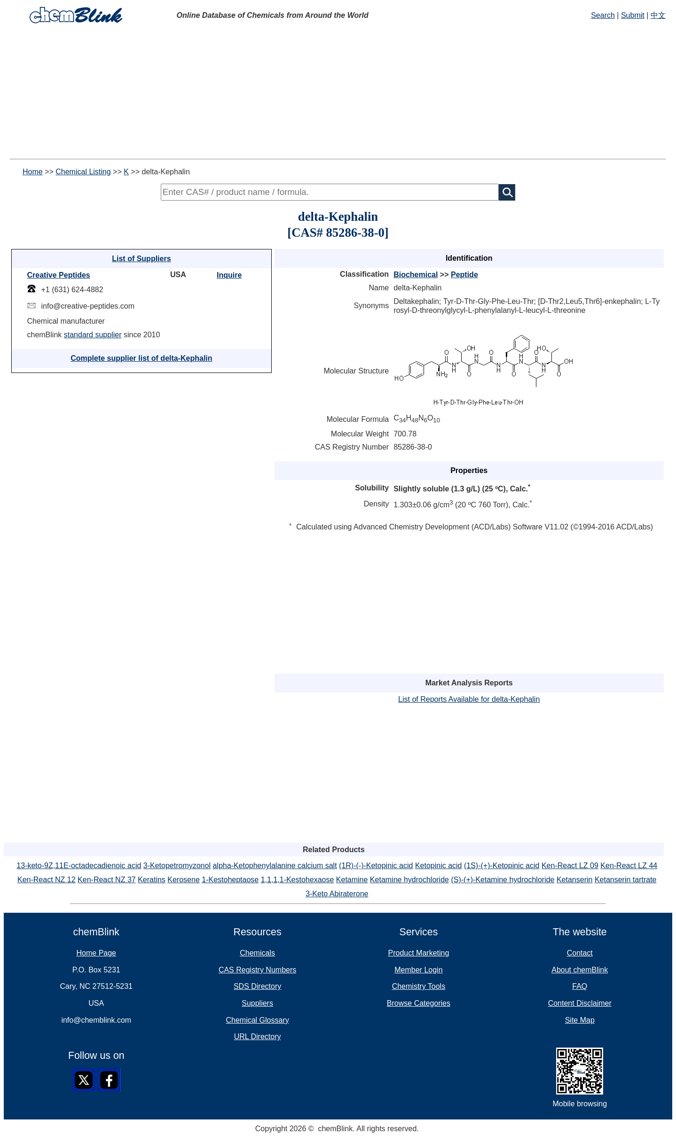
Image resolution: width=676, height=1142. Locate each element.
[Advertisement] (338, 93)
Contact (580, 953)
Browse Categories (418, 1003)
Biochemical (415, 275)
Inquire (229, 275)
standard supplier (93, 335)
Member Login (418, 970)
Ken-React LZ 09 (570, 866)
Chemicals (257, 953)
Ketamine (352, 880)
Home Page (97, 953)
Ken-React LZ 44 (628, 866)
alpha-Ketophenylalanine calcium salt (274, 866)
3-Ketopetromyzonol (177, 866)
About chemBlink (579, 970)
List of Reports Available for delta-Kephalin (469, 699)
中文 (658, 15)
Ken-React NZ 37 (107, 880)
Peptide (464, 275)
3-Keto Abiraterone (337, 894)
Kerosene (183, 880)
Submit (633, 15)
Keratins (151, 880)
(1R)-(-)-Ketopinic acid (376, 866)
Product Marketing (418, 953)
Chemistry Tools (419, 986)
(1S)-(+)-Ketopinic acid (502, 866)
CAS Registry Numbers (257, 970)
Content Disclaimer (580, 1003)
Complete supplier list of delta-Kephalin (141, 358)
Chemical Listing (82, 172)
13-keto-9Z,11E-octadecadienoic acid (78, 866)
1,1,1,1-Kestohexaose (297, 880)
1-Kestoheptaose (230, 880)
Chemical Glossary (257, 1020)
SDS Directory (257, 986)
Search (603, 15)
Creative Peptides (58, 275)
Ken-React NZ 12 (46, 880)
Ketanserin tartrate (626, 880)
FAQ (579, 986)
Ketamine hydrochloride (409, 880)
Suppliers (257, 1003)
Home (33, 172)
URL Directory (257, 1037)
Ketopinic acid (438, 866)
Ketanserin (575, 880)
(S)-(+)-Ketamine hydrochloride (502, 880)
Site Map (580, 1020)
